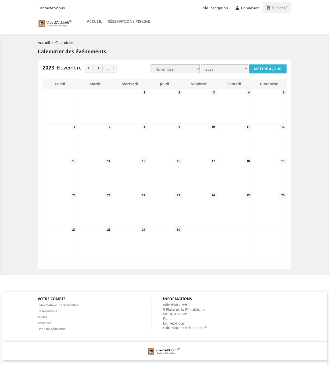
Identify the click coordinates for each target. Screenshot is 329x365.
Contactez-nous (51, 8)
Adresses (45, 323)
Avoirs (42, 317)
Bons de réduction (52, 329)
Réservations (47, 311)
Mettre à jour (268, 68)
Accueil (94, 21)
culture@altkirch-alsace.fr (185, 327)
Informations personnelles (58, 305)
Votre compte (52, 298)
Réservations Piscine (129, 21)
